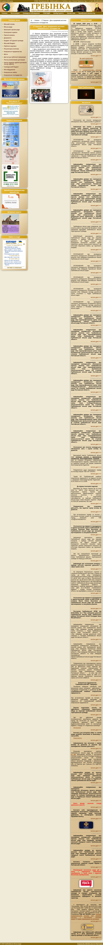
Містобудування (9, 69)
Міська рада (8, 27)
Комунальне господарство (13, 75)
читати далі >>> (96, 56)
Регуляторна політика (11, 49)
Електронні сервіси (10, 32)
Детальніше (77, 728)
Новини (36, 20)
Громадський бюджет (11, 67)
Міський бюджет (9, 43)
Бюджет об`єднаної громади (13, 40)
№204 (73, 754)
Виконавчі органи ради (12, 29)
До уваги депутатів (86, 58)
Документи (7, 38)
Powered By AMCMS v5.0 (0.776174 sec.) (90, 944)
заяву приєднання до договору (88, 919)
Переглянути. (77, 738)
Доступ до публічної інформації (15, 57)
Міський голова (9, 24)
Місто (6, 54)
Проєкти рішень (9, 35)
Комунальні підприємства (13, 51)
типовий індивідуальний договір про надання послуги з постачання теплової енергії (86, 916)
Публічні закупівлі (10, 46)
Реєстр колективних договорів (14, 60)
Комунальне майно (10, 72)
